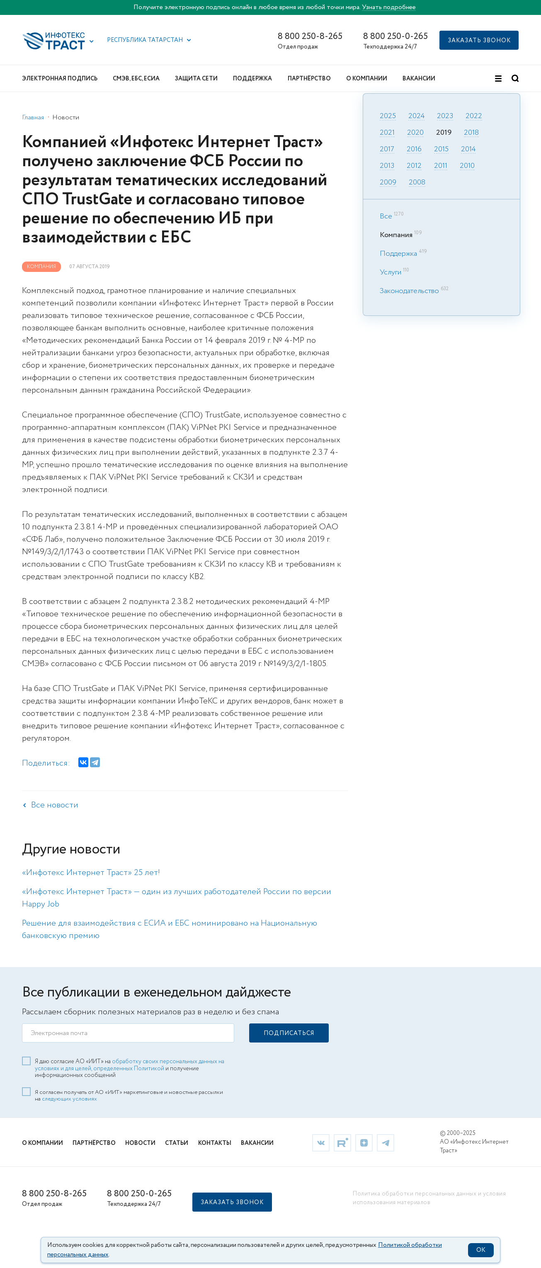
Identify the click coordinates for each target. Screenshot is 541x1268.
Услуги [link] (390, 272)
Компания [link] (41, 266)
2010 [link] (467, 166)
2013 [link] (387, 166)
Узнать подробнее (389, 7)
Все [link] (386, 216)
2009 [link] (388, 183)
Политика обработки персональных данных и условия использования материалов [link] (429, 1197)
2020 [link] (415, 133)
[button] (91, 41)
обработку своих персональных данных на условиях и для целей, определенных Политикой (129, 1064)
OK (480, 1250)
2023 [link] (445, 116)
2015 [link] (441, 149)
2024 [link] (416, 116)
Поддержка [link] (398, 253)
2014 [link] (468, 149)
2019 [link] (443, 133)
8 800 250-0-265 (395, 36)
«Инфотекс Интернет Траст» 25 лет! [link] (91, 873)
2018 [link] (471, 133)
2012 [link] (414, 166)
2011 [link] (440, 166)
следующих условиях (69, 1098)
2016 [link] (414, 149)
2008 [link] (417, 183)
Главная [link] (33, 117)
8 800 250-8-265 (310, 36)
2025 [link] (388, 116)
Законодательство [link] (409, 291)
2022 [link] (474, 116)
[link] (321, 1141)
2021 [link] (387, 133)
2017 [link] (387, 149)
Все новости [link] (54, 805)
